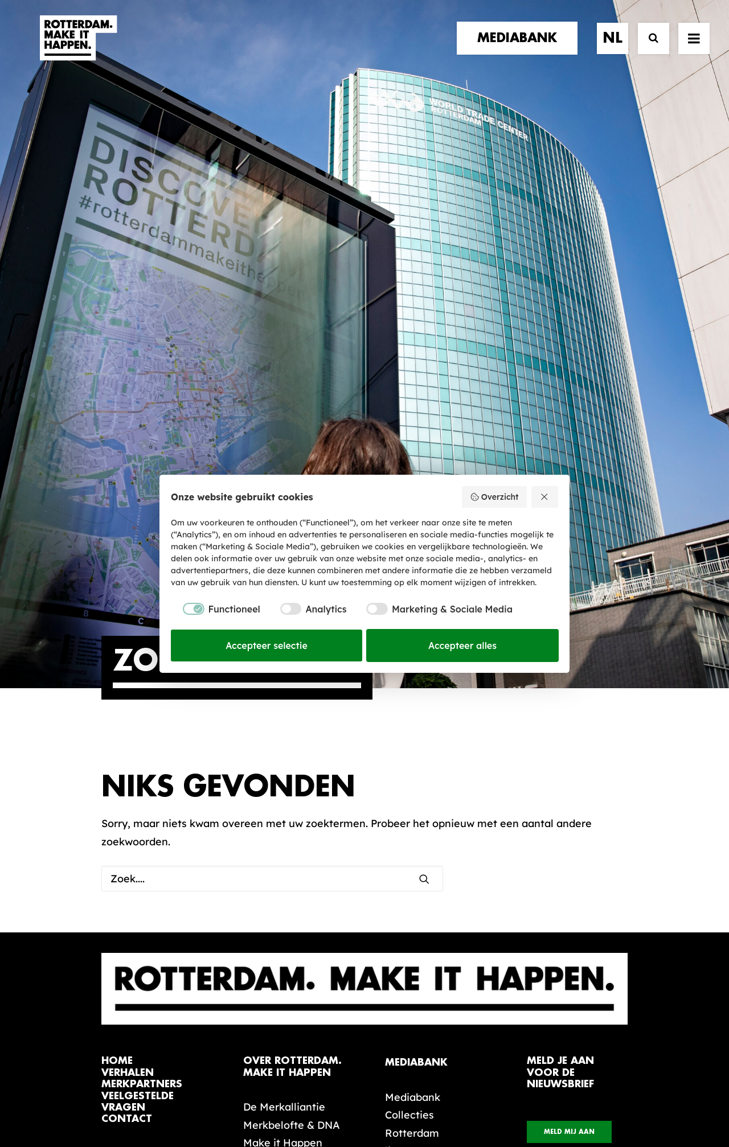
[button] (105, 1066)
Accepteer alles (462, 645)
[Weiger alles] (545, 497)
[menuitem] (521, 49)
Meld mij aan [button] (569, 826)
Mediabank (412, 791)
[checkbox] (215, 609)
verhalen (127, 767)
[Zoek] (648, 49)
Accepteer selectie (267, 645)
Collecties (409, 809)
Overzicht (494, 497)
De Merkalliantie (284, 801)
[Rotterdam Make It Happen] (77, 49)
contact (126, 813)
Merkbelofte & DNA (291, 819)
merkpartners (141, 778)
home (117, 755)
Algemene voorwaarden (296, 1099)
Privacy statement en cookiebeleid (413, 1099)
